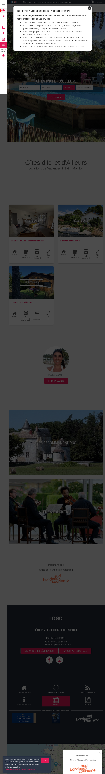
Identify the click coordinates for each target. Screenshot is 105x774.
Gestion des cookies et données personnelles (20, 770)
